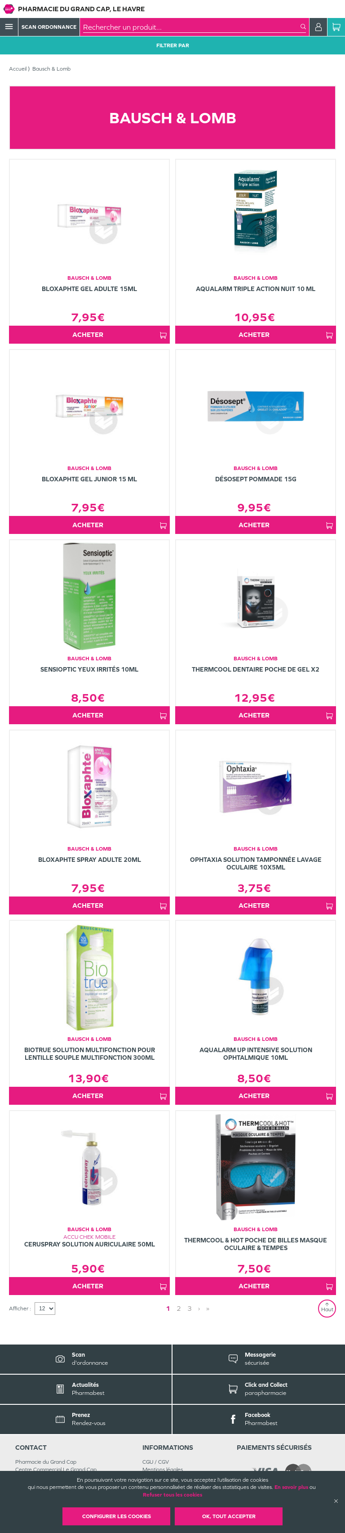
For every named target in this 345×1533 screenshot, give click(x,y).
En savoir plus (291, 1487)
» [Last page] (207, 1308)
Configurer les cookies (116, 1516)
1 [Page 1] (168, 1308)
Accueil (18, 69)
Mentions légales (162, 1469)
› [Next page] (199, 1308)
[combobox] (192, 27)
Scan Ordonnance (49, 27)
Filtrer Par (172, 45)
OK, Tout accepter (229, 1516)
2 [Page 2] (179, 1308)
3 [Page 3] (189, 1308)
